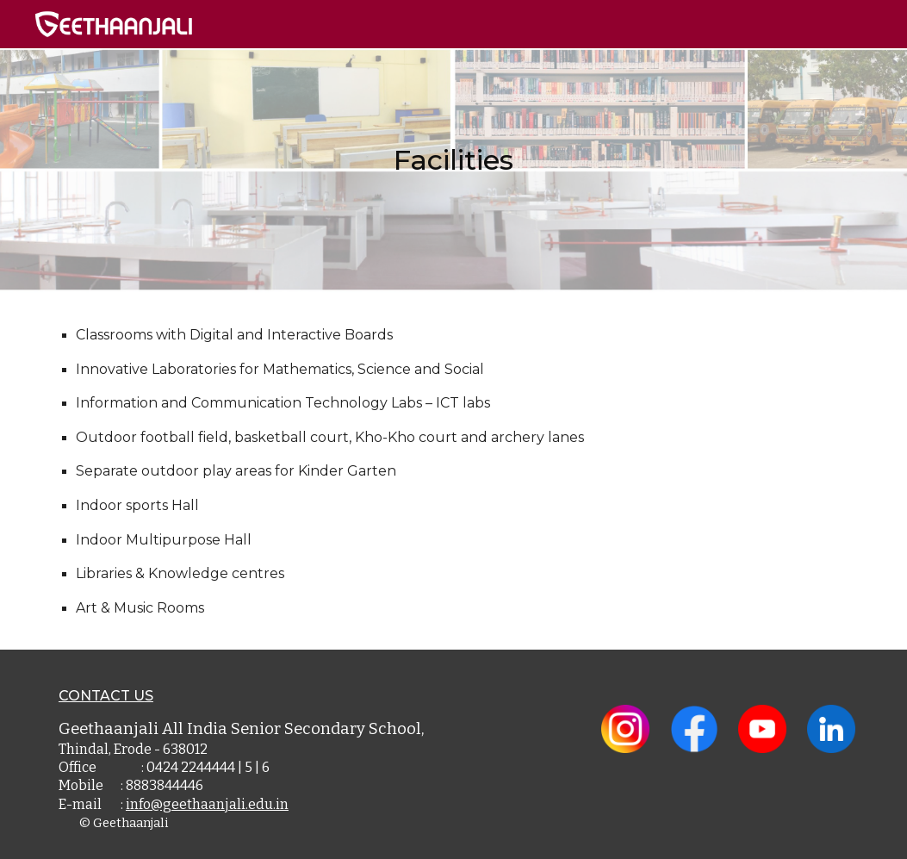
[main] (453, 146)
